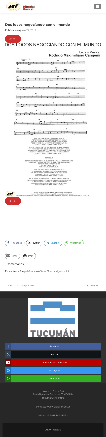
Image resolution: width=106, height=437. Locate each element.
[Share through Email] (12, 256)
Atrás (13, 39)
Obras (42, 271)
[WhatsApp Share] (74, 243)
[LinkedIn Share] (53, 243)
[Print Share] (29, 256)
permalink (63, 271)
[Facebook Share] (14, 243)
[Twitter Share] (34, 243)
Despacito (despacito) (19, 285)
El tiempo (94, 285)
